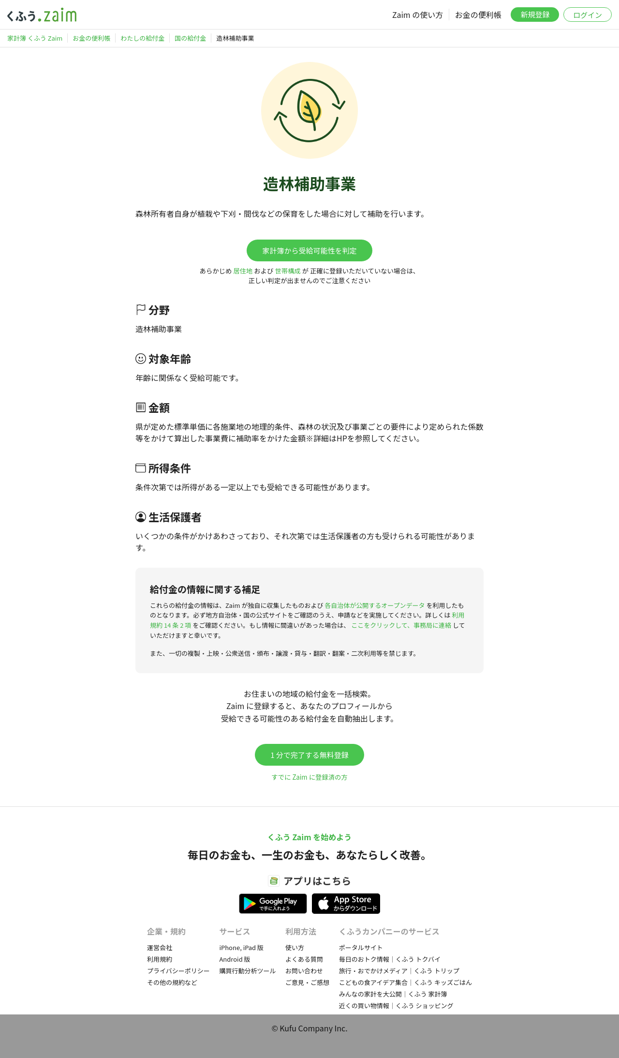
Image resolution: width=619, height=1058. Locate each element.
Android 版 (234, 959)
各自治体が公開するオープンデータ (374, 605)
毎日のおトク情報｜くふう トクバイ (390, 959)
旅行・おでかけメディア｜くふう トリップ (399, 970)
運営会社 (159, 947)
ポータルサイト (361, 947)
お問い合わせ (304, 970)
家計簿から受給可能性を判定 (309, 250)
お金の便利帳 (478, 14)
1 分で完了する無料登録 (309, 755)
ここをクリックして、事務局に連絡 (401, 625)
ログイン (587, 15)
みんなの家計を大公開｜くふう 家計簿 (393, 993)
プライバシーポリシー (178, 970)
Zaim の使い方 (417, 14)
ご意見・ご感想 (307, 982)
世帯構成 (287, 270)
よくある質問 (304, 959)
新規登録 (534, 14)
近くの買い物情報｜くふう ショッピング (396, 1005)
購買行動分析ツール (247, 970)
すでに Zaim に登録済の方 (309, 777)
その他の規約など (172, 982)
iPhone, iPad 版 (241, 947)
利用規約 (159, 959)
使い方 (294, 947)
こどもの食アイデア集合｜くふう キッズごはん (405, 982)
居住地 (242, 270)
